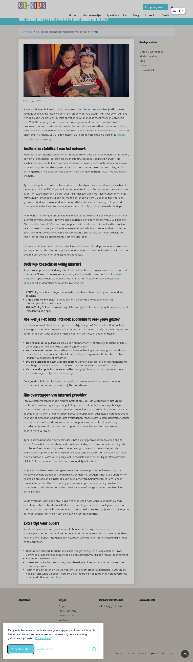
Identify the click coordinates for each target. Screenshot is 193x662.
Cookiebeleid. (43, 638)
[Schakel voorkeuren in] (44, 649)
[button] (178, 10)
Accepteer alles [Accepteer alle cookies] (21, 649)
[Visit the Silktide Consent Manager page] (94, 649)
